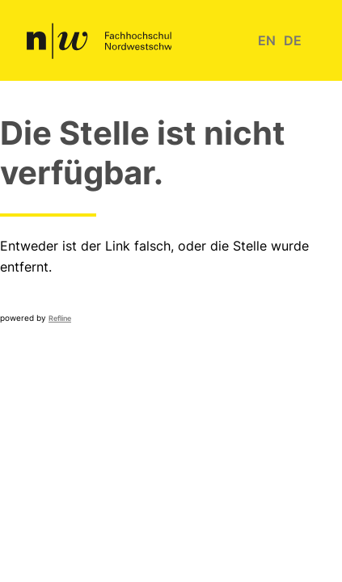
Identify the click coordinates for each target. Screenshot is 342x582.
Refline (60, 318)
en (267, 40)
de (293, 40)
